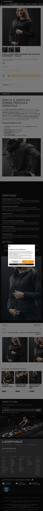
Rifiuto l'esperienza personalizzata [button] (15, 262)
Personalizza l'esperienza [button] (21, 264)
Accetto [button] (28, 261)
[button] (33, 246)
